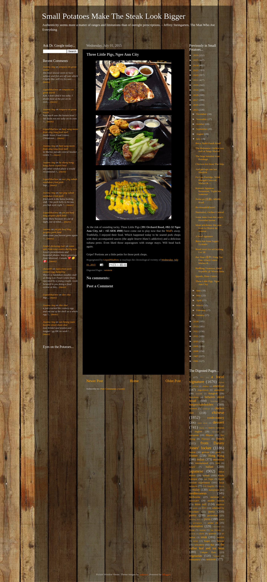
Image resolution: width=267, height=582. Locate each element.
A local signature (204, 236)
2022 (196, 75)
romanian (216, 526)
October (200, 124)
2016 (196, 104)
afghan (221, 382)
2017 (196, 99)
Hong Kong (216, 455)
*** (201, 377)
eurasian (215, 431)
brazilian (214, 401)
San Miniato (215, 530)
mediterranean (198, 493)
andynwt (143, 574)
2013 (196, 326)
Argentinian (203, 390)
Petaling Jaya (194, 519)
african (195, 386)
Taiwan (220, 540)
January (200, 315)
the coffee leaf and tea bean (206, 546)
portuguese (197, 523)
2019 (196, 89)
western (108, 270)
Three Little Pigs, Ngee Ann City (207, 283)
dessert (218, 422)
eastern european (216, 427)
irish (218, 463)
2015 (196, 109)
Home (134, 381)
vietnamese (195, 559)
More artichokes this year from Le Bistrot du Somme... (208, 228)
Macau (221, 486)
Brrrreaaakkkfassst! (205, 207)
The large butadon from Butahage (207, 158)
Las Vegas (209, 479)
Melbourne (194, 497)
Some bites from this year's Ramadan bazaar (209, 219)
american (218, 386)
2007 (196, 356)
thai (212, 544)
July (198, 138)
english (198, 431)
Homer (193, 455)
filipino (209, 435)
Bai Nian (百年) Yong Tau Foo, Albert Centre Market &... (208, 260)
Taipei (207, 540)
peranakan (212, 515)
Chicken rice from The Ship (209, 164)
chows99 (47, 268)
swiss (195, 541)
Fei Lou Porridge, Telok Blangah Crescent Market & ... (207, 180)
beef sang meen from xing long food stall (60, 130)
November (202, 119)
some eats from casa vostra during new (60, 247)
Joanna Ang (49, 66)
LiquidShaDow (50, 89)
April (199, 300)
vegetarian (195, 556)
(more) (46, 82)
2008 (196, 351)
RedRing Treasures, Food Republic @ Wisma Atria (209, 270)
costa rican (202, 423)
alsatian (205, 386)
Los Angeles (208, 486)
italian (209, 466)
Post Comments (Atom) (112, 388)
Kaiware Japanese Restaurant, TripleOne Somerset (208, 191)
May (199, 295)
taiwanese (199, 544)
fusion (192, 452)
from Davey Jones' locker (206, 445)
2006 (196, 361)
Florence (206, 439)
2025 (196, 60)
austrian (198, 393)
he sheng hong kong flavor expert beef (58, 164)
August (200, 134)
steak (204, 537)
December (201, 114)
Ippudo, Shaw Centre (206, 276)
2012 (196, 331)
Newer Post (94, 381)
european (194, 435)
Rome (192, 530)
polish (221, 519)
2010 (196, 341)
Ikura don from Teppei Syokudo (206, 243)
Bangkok (213, 393)
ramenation (196, 526)
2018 (196, 95)
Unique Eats (208, 552)
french (220, 438)
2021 (196, 80)
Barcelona (194, 397)
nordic (195, 508)
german (205, 452)
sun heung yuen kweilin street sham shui (59, 323)
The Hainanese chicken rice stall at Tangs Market (209, 150)
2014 (196, 321)
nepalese (220, 504)
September (202, 128)
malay (196, 489)
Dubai (201, 428)
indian (200, 459)
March (200, 305)
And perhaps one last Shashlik (206, 171)
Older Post (173, 381)
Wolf (169, 230)
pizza (207, 519)
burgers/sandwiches (201, 404)
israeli (192, 467)
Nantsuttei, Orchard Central (209, 212)
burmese (193, 408)
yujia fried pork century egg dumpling (57, 270)
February (201, 310)
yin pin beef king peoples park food (58, 214)
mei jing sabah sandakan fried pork (60, 181)
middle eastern (216, 500)
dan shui (66, 294)
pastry (193, 515)
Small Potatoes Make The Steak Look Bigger (113, 16)
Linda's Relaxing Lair (54, 246)
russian (202, 530)
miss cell (200, 504)
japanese (196, 471)
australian (219, 389)
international (201, 463)
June (199, 290)
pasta (211, 511)
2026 (196, 55)
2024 (196, 65)
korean (206, 475)
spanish (212, 533)
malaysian (214, 489)
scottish (192, 533)
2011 (196, 336)
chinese (218, 412)
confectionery (215, 418)
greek (218, 452)
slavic (201, 533)
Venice (216, 556)
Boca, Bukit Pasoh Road (207, 143)
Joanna (47, 229)
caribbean (206, 408)
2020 (196, 85)
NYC (204, 508)
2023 (196, 70)
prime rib (213, 522)
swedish (220, 537)
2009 (196, 346)
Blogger (166, 574)
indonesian (218, 459)
